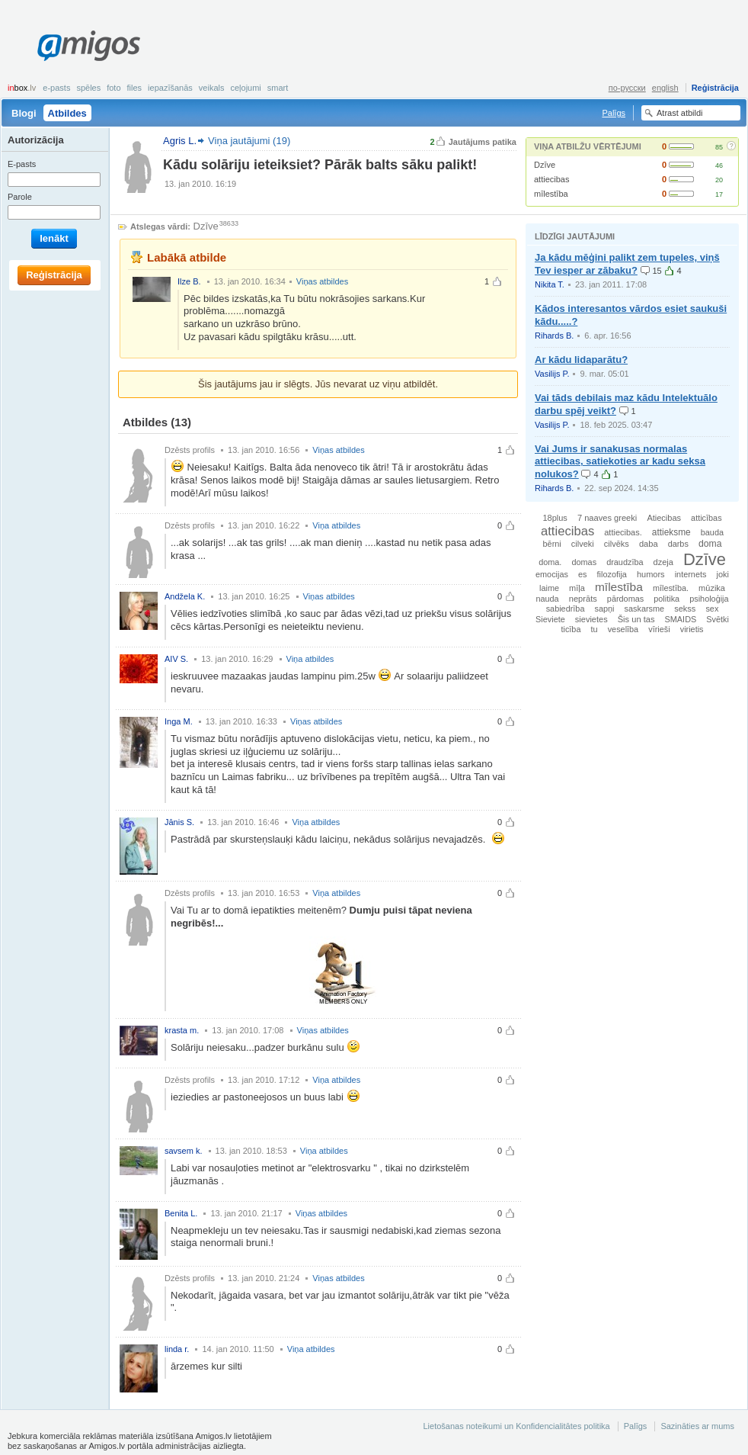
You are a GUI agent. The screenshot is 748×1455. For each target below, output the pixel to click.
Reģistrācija (715, 87)
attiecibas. (623, 532)
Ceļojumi (245, 87)
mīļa (577, 588)
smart (278, 87)
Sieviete (550, 619)
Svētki (717, 619)
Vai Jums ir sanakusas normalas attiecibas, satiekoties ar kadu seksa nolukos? (620, 461)
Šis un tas (636, 619)
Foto (113, 87)
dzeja (663, 562)
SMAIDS (681, 619)
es (582, 574)
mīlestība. (671, 588)
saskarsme (645, 608)
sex (711, 608)
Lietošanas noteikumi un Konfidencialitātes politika (516, 1426)
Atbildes (67, 113)
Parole (20, 196)
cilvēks (616, 543)
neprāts (583, 598)
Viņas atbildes (322, 281)
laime (549, 588)
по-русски (627, 87)
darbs (678, 543)
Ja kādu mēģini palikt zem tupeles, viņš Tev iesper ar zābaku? (627, 264)
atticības (706, 517)
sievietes (591, 619)
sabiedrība (565, 608)
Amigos (88, 46)
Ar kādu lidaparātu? (581, 359)
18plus (554, 517)
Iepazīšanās (170, 87)
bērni (552, 543)
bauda (712, 532)
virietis (692, 629)
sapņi (605, 608)
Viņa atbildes (336, 525)
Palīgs (613, 112)
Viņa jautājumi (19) (249, 140)
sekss (684, 608)
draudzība (624, 562)
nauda (546, 598)
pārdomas (625, 598)
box (22, 87)
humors (651, 574)
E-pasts (56, 87)
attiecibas (551, 179)
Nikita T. (549, 284)
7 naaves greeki (607, 517)
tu (594, 629)
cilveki (582, 543)
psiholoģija (708, 598)
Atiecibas (664, 517)
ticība (570, 629)
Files (134, 87)
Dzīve (544, 164)
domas (583, 562)
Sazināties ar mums (697, 1426)
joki (722, 574)
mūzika (711, 588)
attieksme (671, 532)
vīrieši (659, 629)
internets (691, 574)
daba (648, 543)
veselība (623, 629)
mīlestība (551, 193)
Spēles (88, 87)
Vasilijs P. (552, 373)
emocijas (551, 574)
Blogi (24, 113)
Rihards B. (554, 335)
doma (710, 543)
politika (666, 598)
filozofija (612, 574)
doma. (550, 562)
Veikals (212, 87)
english (665, 87)
